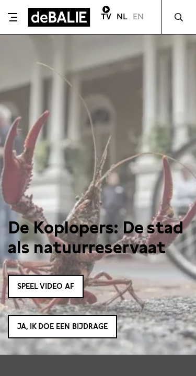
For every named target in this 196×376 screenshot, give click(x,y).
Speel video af (45, 286)
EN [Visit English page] (138, 16)
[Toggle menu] (12, 17)
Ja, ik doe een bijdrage (62, 326)
